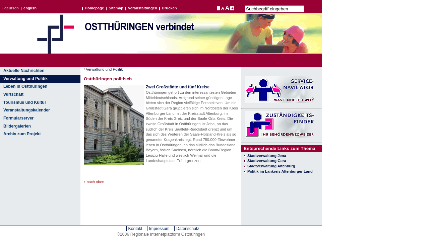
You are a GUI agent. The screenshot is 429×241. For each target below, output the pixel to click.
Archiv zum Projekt (22, 134)
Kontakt (135, 228)
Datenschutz (187, 228)
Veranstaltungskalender (26, 110)
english (30, 8)
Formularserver (18, 118)
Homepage (94, 8)
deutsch (11, 8)
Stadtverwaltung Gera (266, 161)
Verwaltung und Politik (25, 78)
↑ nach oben (94, 182)
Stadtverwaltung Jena (266, 156)
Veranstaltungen (142, 8)
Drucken (169, 8)
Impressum (159, 228)
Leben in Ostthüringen (25, 86)
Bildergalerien (17, 126)
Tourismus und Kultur (24, 102)
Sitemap (116, 8)
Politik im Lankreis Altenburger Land (280, 171)
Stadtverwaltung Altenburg (271, 166)
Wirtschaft (13, 94)
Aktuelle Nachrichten (23, 70)
